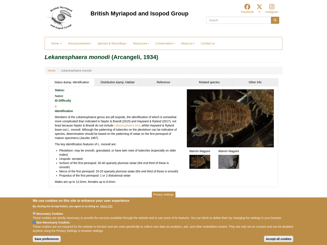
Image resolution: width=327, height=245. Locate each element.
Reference (163, 82)
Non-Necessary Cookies (53, 222)
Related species (209, 82)
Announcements (79, 43)
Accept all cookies (278, 239)
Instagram (271, 12)
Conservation (165, 43)
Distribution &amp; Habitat (118, 82)
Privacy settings (163, 194)
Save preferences (47, 239)
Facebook (247, 12)
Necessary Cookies (49, 213)
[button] (230, 118)
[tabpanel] (163, 136)
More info (106, 206)
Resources (141, 43)
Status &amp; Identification (71, 82)
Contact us (208, 43)
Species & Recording (112, 43)
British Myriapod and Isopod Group (140, 13)
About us (188, 43)
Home (56, 43)
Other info (255, 82)
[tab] (72, 82)
